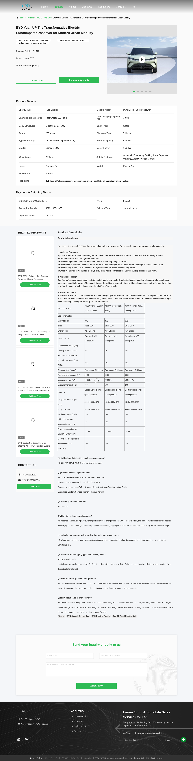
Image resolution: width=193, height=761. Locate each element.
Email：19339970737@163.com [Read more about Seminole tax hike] (33, 724)
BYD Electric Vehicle (101, 616)
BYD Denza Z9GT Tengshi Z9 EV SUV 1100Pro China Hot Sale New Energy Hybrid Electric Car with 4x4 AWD (34, 390)
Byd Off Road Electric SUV (124, 616)
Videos (72, 6)
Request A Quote (79, 80)
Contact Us (104, 6)
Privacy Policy (36, 758)
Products (58, 6)
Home (44, 6)
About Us (87, 6)
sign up (168, 740)
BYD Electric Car (43, 18)
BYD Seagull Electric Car (78, 616)
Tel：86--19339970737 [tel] (29, 719)
